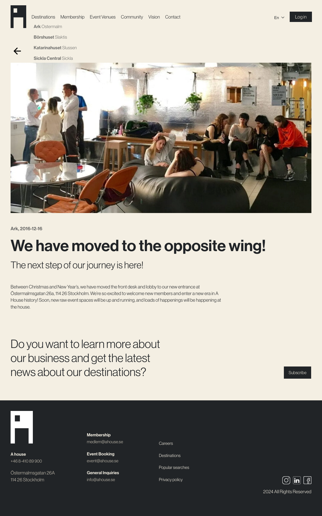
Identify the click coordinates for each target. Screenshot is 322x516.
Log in (300, 17)
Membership (76, 17)
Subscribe (296, 373)
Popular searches (176, 467)
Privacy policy (172, 480)
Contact (178, 17)
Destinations (46, 17)
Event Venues (106, 17)
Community (136, 17)
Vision (159, 17)
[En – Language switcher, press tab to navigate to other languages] (279, 17)
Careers (167, 444)
